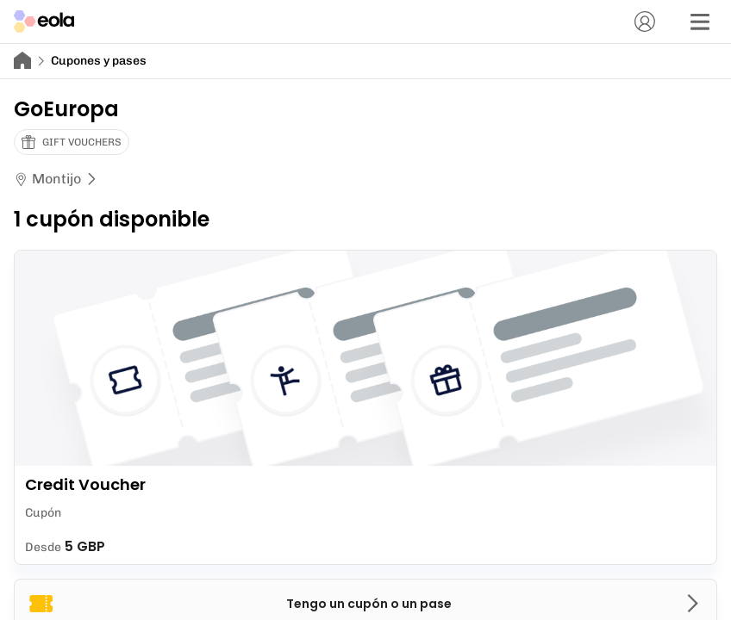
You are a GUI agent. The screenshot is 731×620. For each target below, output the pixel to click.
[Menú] (700, 21)
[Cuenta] (645, 21)
